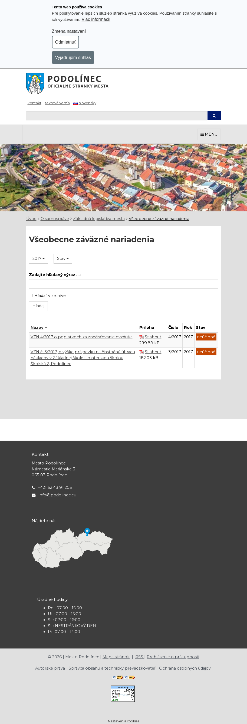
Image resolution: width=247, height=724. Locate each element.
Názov (37, 327)
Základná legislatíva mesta (99, 218)
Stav (63, 258)
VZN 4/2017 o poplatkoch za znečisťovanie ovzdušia (82, 337)
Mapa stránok (116, 656)
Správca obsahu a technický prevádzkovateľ (112, 668)
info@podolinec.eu (57, 495)
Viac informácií (95, 19)
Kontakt (34, 103)
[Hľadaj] (116, 115)
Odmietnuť (65, 42)
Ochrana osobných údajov (185, 668)
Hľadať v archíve (47, 295)
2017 (38, 258)
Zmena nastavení (69, 31)
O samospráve (55, 218)
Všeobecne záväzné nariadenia (159, 218)
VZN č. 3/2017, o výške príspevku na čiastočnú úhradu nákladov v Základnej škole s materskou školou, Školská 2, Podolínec (83, 357)
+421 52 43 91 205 (55, 487)
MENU (209, 134)
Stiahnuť (153, 337)
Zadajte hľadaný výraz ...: (55, 274)
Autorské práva (50, 668)
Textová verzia (57, 103)
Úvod (31, 218)
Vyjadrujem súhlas (73, 57)
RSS (139, 656)
